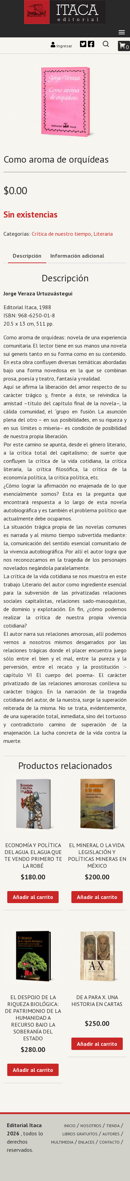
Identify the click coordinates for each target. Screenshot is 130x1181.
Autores (111, 1133)
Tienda (113, 1125)
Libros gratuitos (80, 1133)
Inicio (70, 1125)
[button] (121, 32)
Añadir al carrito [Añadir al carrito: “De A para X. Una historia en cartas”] (97, 1043)
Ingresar (62, 45)
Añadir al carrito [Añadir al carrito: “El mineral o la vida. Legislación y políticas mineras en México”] (97, 896)
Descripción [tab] (27, 255)
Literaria (103, 233)
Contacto (109, 1142)
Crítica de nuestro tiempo (61, 233)
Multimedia (62, 1142)
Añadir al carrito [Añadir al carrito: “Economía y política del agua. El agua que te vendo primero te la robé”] (33, 896)
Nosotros (90, 1125)
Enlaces (86, 1142)
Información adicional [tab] (77, 255)
